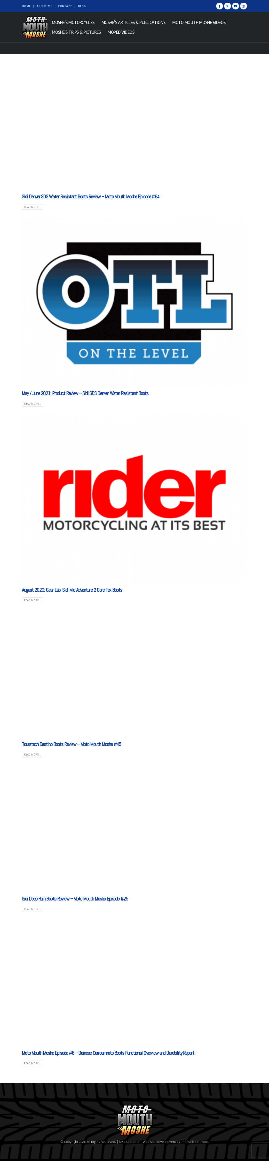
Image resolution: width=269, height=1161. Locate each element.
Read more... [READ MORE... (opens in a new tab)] (32, 403)
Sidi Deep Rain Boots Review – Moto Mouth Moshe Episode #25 (75, 898)
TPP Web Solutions (195, 1141)
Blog (82, 6)
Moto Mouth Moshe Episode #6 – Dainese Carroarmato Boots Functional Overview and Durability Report (108, 1053)
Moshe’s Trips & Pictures (76, 32)
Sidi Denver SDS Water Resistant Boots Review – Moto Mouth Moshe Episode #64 (90, 196)
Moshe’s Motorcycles (73, 22)
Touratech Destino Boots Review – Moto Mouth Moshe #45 (71, 744)
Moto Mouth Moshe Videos (199, 22)
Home (26, 6)
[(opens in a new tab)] (134, 301)
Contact (65, 6)
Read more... (32, 207)
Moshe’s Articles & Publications (134, 22)
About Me (44, 6)
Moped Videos (121, 32)
